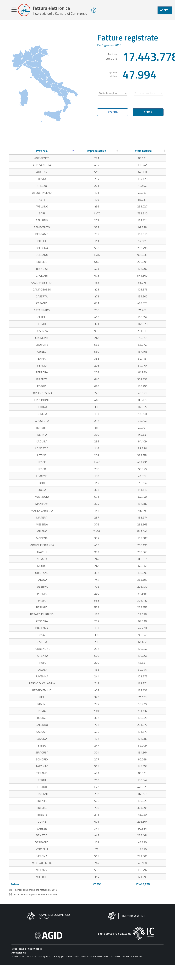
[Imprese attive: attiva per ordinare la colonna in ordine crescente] (97, 151)
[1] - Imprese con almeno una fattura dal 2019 (33, 890)
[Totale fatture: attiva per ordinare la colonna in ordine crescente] (142, 151)
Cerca (148, 113)
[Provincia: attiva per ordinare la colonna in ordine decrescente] (42, 151)
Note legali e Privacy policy (26, 949)
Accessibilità (18, 953)
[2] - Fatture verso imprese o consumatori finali (33, 895)
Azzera (113, 113)
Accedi (164, 10)
